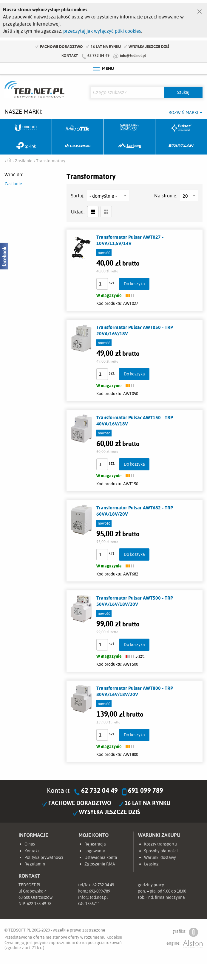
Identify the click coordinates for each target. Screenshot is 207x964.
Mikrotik (78, 128)
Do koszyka (134, 283)
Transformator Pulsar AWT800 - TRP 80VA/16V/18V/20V (134, 691)
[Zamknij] (199, 10)
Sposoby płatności (161, 851)
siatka (106, 211)
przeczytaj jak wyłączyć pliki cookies (102, 31)
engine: (184, 944)
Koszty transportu (160, 844)
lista (92, 211)
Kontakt (69, 55)
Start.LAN (181, 146)
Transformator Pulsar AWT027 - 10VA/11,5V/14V (129, 240)
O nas (29, 844)
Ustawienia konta (100, 857)
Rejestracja (95, 844)
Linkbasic (78, 146)
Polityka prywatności (43, 857)
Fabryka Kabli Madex (129, 128)
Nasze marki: (23, 111)
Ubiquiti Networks (26, 128)
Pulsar (181, 128)
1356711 (92, 903)
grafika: (185, 932)
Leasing (151, 864)
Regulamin (34, 864)
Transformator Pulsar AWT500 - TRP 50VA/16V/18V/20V (134, 601)
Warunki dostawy (160, 857)
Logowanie (94, 851)
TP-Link (26, 146)
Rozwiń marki (183, 112)
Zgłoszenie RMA (99, 864)
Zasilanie (13, 183)
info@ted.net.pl (133, 55)
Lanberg (129, 146)
